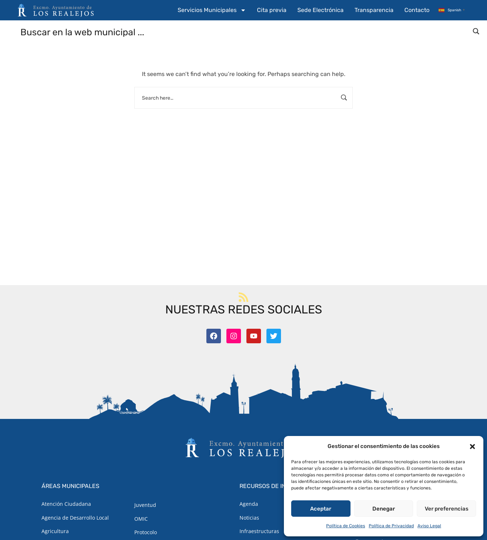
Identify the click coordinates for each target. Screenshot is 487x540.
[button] (472, 446)
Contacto (416, 10)
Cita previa (271, 10)
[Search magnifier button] (476, 31)
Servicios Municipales (212, 10)
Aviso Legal (429, 525)
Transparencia (374, 10)
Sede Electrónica (320, 10)
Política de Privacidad (391, 525)
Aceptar (320, 508)
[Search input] (243, 31)
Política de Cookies (345, 525)
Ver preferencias (446, 508)
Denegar (383, 508)
